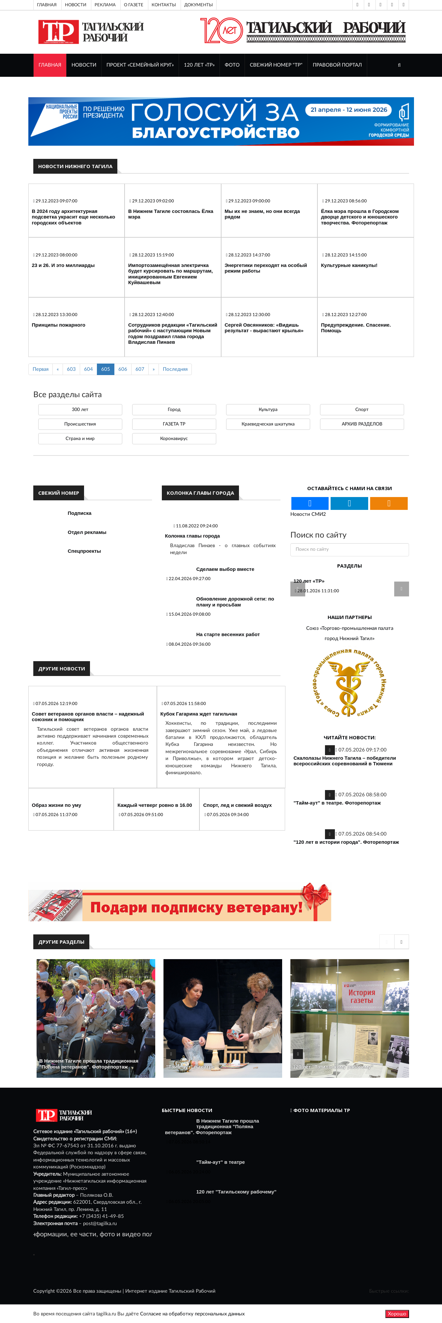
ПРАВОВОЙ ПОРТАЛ (337, 65)
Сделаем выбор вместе (225, 569)
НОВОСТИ (84, 65)
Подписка (80, 513)
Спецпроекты (84, 551)
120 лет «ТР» (199, 65)
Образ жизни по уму (56, 805)
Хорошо (397, 1313)
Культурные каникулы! (349, 265)
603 (71, 369)
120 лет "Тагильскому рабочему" (333, 1067)
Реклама (105, 5)
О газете (133, 5)
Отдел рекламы (87, 532)
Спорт (361, 409)
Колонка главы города (192, 536)
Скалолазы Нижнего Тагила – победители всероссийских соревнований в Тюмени (345, 761)
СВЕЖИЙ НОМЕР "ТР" (276, 65)
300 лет (80, 409)
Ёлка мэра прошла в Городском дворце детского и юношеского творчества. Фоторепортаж (360, 216)
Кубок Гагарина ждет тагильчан (199, 714)
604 (88, 369)
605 (105, 369)
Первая (40, 369)
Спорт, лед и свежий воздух (237, 805)
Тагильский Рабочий (192, 1291)
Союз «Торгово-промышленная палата (349, 628)
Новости (75, 5)
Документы (198, 5)
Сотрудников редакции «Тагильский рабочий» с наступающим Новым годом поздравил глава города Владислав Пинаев (172, 333)
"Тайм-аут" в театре (190, 1067)
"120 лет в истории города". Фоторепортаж (346, 842)
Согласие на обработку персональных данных (192, 1313)
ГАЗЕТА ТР (174, 424)
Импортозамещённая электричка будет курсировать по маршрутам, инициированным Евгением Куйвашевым (170, 273)
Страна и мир (80, 438)
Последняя (175, 369)
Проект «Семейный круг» (140, 65)
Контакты (164, 5)
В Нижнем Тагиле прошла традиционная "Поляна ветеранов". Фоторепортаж (88, 1064)
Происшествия (80, 424)
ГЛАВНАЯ (50, 65)
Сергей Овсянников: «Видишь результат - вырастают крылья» (264, 328)
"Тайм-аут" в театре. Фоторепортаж (337, 803)
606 (122, 369)
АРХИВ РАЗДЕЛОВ (362, 424)
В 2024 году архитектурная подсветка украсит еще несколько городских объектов (73, 216)
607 (139, 369)
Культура (268, 409)
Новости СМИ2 (308, 514)
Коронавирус (174, 438)
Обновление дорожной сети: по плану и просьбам (235, 601)
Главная (47, 5)
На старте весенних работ (228, 634)
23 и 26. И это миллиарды (63, 265)
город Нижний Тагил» (349, 638)
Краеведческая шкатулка (268, 424)
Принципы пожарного (59, 325)
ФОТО (232, 65)
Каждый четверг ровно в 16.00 (154, 805)
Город (174, 409)
